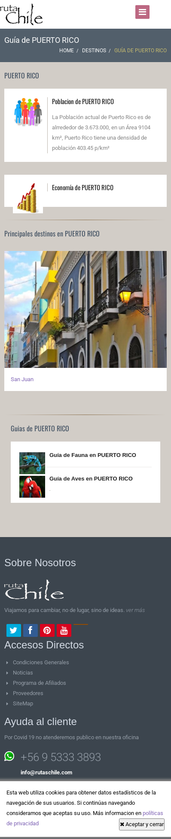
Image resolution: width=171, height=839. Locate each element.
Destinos (94, 51)
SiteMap (23, 703)
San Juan (22, 379)
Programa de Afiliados (39, 683)
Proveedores (28, 693)
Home (66, 51)
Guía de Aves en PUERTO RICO (91, 478)
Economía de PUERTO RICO (82, 187)
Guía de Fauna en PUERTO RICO (92, 455)
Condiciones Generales (41, 662)
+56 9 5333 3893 (61, 757)
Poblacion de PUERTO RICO (83, 101)
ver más (135, 610)
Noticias (23, 672)
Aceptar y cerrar (142, 824)
